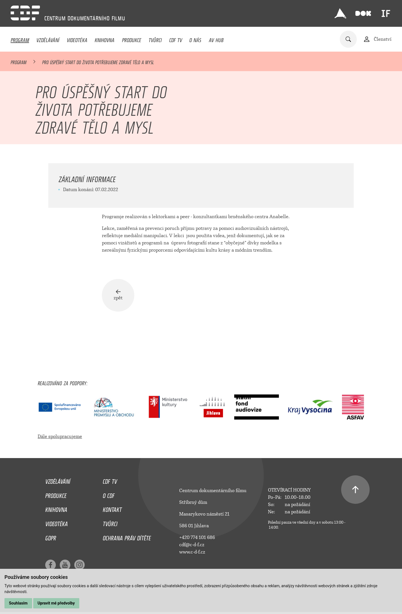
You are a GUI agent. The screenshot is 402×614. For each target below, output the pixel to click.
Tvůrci (155, 38)
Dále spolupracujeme (60, 436)
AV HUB (216, 38)
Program (20, 38)
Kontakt (112, 509)
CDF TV (175, 38)
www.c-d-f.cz (192, 552)
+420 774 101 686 (197, 537)
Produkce (131, 38)
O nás (195, 38)
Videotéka (77, 38)
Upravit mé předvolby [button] (56, 603)
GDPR (50, 537)
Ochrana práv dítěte (127, 537)
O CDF (108, 494)
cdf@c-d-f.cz (191, 545)
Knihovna (104, 38)
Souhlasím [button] (18, 603)
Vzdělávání (47, 38)
